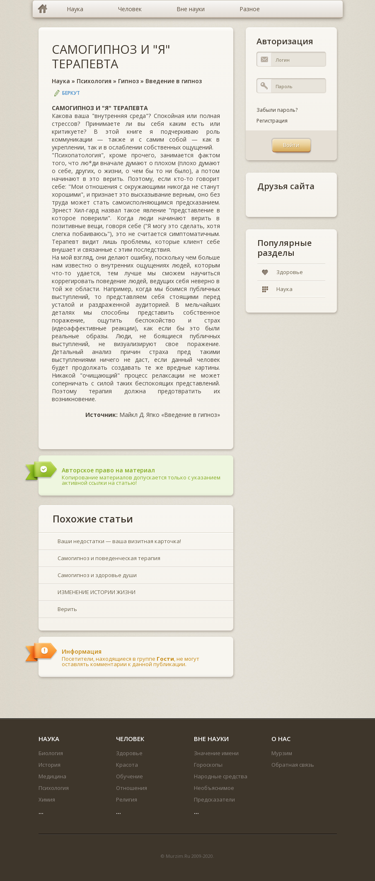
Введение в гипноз (173, 81)
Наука (61, 81)
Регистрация (272, 120)
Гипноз (128, 81)
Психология (94, 81)
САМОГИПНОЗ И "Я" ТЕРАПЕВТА (111, 56)
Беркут (71, 92)
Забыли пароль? (277, 109)
